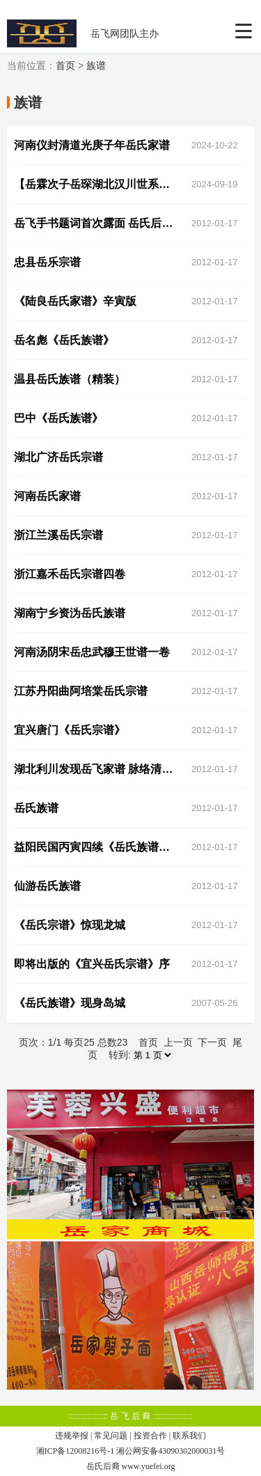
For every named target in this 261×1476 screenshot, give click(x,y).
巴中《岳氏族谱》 (58, 418)
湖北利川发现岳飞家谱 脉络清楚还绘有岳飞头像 (97, 769)
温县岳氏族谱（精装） (69, 379)
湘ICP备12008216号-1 (75, 1451)
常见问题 (110, 1435)
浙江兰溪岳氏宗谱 (58, 535)
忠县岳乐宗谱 (47, 262)
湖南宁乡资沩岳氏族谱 (69, 613)
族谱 (96, 65)
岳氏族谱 (36, 808)
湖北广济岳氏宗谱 (58, 457)
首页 (65, 65)
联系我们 (189, 1435)
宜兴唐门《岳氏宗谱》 (69, 730)
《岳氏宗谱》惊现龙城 (69, 925)
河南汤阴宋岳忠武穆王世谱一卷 (92, 652)
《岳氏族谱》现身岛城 (69, 1003)
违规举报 (71, 1435)
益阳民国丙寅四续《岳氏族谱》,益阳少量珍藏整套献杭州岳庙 (97, 847)
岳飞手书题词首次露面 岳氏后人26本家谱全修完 (97, 223)
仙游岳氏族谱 (47, 886)
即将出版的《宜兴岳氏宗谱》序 (92, 964)
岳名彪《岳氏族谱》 (64, 340)
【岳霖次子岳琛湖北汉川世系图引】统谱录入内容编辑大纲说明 (97, 184)
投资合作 (150, 1435)
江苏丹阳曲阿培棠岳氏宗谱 (81, 691)
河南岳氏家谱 (47, 496)
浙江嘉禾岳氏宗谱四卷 (69, 574)
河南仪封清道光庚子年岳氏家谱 (92, 145)
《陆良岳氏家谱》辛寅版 (75, 301)
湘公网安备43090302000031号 (170, 1451)
